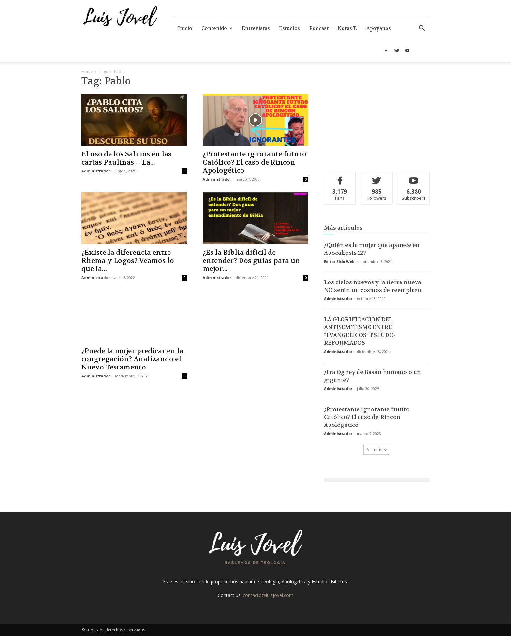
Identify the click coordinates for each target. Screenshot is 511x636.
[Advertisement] (377, 119)
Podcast (318, 28)
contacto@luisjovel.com (268, 595)
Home (87, 71)
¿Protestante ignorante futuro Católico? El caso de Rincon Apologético (254, 162)
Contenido (216, 28)
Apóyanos (378, 28)
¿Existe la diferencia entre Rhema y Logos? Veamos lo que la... (127, 260)
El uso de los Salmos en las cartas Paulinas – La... (126, 158)
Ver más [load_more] (377, 449)
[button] (422, 29)
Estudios (289, 28)
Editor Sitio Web (339, 261)
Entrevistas (256, 28)
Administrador (95, 170)
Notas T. (347, 28)
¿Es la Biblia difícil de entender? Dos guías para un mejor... (251, 260)
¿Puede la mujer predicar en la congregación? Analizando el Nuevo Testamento (132, 359)
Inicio (185, 28)
